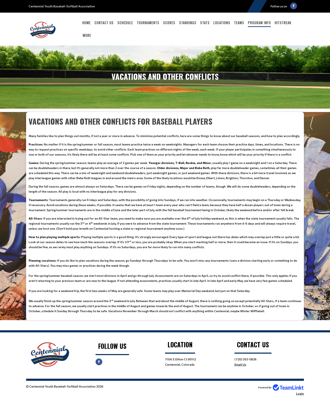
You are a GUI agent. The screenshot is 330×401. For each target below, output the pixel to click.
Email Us (240, 364)
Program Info (259, 22)
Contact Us (104, 22)
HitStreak (283, 22)
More (87, 35)
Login (300, 393)
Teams (239, 22)
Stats (205, 22)
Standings (187, 22)
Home (86, 22)
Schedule (125, 22)
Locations (221, 22)
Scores (169, 22)
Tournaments (148, 22)
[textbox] (165, 214)
